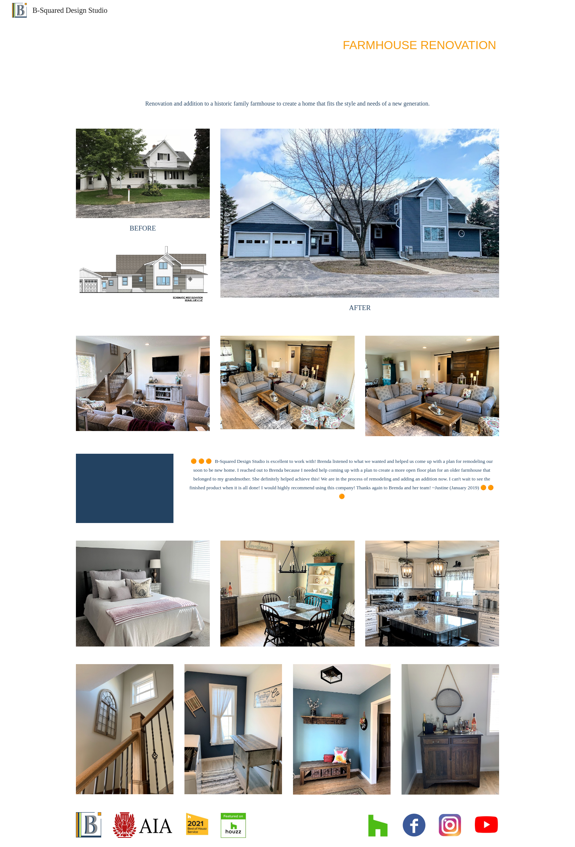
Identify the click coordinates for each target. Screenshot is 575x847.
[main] (287, 43)
